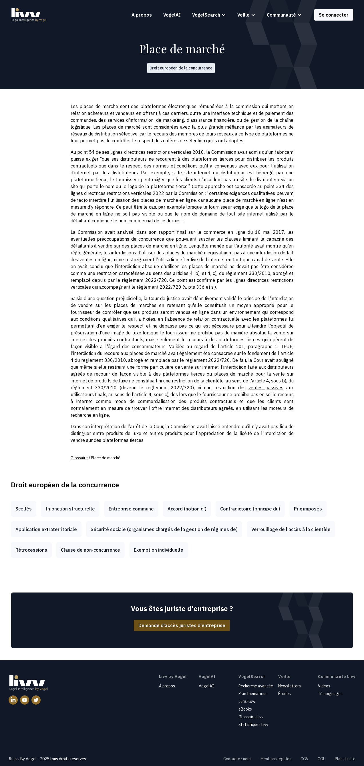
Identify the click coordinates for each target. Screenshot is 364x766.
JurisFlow (246, 701)
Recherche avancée (255, 686)
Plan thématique (253, 693)
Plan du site (345, 758)
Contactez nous (237, 758)
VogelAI (172, 15)
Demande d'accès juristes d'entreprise (181, 625)
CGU (322, 758)
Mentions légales (275, 758)
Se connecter (334, 15)
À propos (142, 15)
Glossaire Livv (250, 717)
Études (284, 693)
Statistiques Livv (253, 724)
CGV (305, 758)
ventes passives (265, 387)
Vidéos (324, 686)
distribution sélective (116, 134)
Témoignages (330, 693)
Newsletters (289, 686)
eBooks (245, 709)
